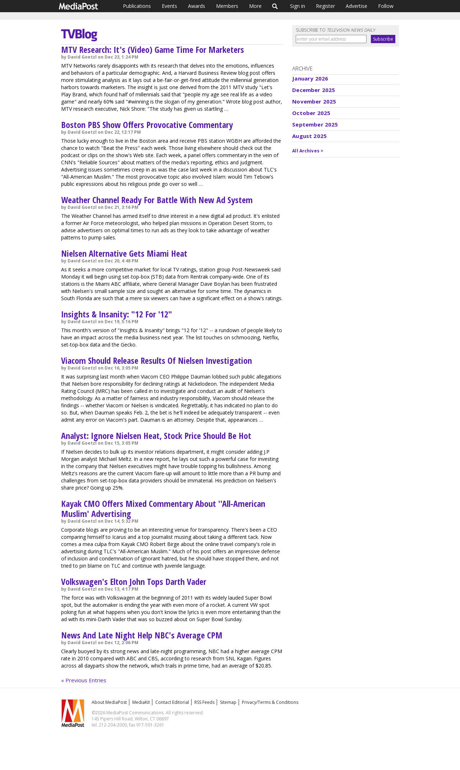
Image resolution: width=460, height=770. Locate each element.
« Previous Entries (83, 680)
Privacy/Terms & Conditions (270, 702)
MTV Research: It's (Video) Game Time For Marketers (152, 49)
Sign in (297, 6)
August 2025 (309, 135)
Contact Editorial (172, 702)
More (255, 6)
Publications (137, 6)
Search (275, 6)
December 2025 (313, 89)
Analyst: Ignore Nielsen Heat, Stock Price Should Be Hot (156, 435)
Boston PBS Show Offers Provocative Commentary (147, 124)
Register (325, 6)
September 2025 (315, 124)
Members (227, 6)
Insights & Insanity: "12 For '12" (116, 314)
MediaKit (141, 702)
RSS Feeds (204, 702)
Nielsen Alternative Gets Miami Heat (124, 253)
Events (169, 6)
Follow (386, 6)
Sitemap (228, 702)
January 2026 (310, 78)
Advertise (356, 6)
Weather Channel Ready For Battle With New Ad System (157, 200)
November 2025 (314, 101)
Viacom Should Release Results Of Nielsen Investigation (156, 360)
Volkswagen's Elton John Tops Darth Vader (133, 581)
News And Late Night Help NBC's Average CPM (141, 635)
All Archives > (307, 151)
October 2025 (311, 112)
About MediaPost (109, 702)
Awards (196, 6)
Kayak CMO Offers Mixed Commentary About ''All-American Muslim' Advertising (163, 508)
